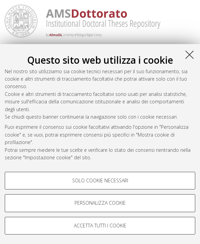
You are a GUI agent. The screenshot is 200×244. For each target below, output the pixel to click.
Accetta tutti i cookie (100, 225)
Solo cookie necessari (100, 180)
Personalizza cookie (100, 203)
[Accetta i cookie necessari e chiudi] (189, 54)
